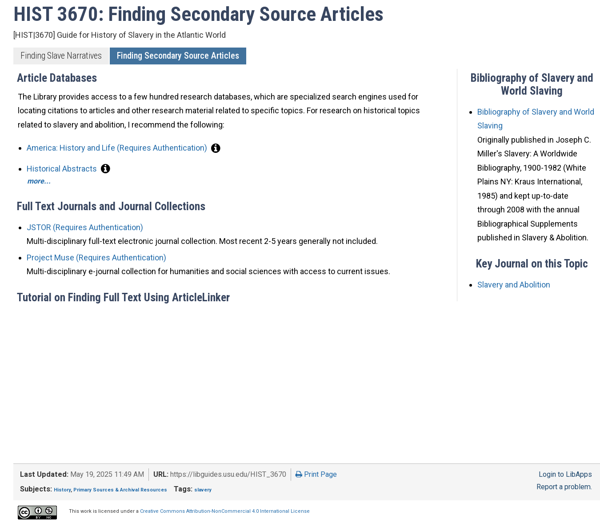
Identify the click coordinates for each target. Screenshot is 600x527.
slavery (203, 490)
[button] (215, 148)
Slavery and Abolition (513, 284)
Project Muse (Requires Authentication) (96, 257)
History (62, 490)
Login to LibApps (565, 474)
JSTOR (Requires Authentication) (85, 227)
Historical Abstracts (63, 168)
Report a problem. (564, 487)
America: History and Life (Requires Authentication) (118, 147)
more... (39, 181)
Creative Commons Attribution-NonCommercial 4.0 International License (225, 511)
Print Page (316, 474)
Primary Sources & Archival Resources (120, 490)
